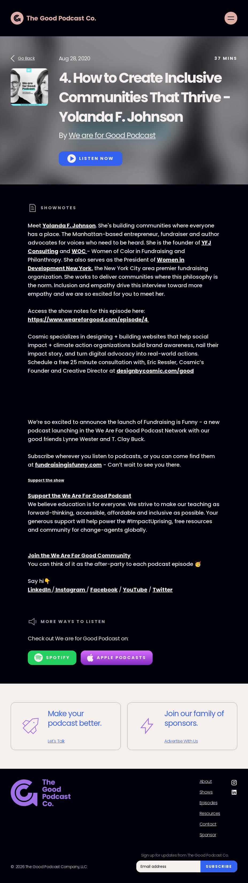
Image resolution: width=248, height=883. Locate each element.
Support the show (46, 480)
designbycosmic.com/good (155, 371)
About (206, 781)
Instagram (70, 589)
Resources (210, 813)
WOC (79, 251)
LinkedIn (40, 589)
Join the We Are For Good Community (79, 555)
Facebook (104, 589)
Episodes (209, 803)
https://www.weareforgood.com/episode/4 (88, 319)
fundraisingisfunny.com (68, 464)
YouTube (135, 589)
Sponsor (208, 835)
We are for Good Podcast (112, 135)
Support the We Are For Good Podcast (79, 495)
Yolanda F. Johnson (69, 225)
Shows (206, 792)
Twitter (163, 589)
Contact (208, 824)
